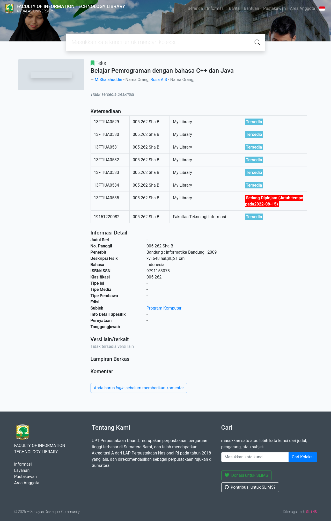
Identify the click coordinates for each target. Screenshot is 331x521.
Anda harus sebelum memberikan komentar (139, 387)
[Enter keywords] (255, 457)
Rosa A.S (158, 79)
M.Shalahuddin (108, 79)
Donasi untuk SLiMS (246, 475)
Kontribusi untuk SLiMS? (250, 487)
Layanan (22, 470)
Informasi (216, 8)
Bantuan (251, 8)
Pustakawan (274, 8)
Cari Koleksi (303, 456)
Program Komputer (163, 308)
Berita (234, 8)
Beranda (195, 8)
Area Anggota (302, 8)
